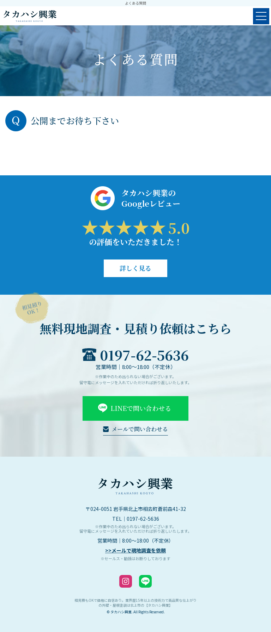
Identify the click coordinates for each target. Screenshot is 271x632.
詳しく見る (135, 268)
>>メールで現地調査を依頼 (135, 550)
